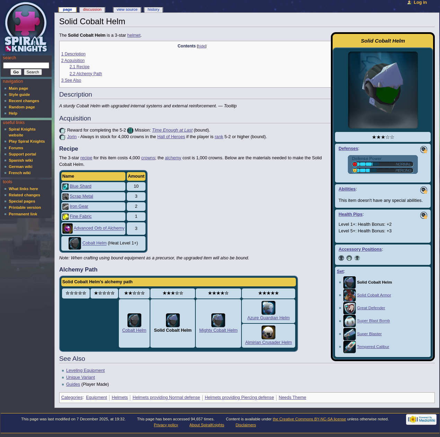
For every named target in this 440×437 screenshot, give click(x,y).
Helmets (120, 397)
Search (9, 57)
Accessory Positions (360, 249)
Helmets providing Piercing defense (239, 397)
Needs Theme (292, 397)
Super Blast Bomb (373, 321)
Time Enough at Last (172, 130)
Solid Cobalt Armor (374, 295)
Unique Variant (80, 377)
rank (219, 136)
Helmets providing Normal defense (166, 397)
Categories (71, 397)
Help (13, 113)
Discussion (92, 9)
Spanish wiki (21, 160)
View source (127, 9)
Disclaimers (246, 425)
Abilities (346, 189)
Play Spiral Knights (27, 141)
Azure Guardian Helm (268, 317)
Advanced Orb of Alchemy (98, 228)
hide (201, 46)
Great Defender (371, 307)
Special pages (22, 201)
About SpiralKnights (207, 425)
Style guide (19, 94)
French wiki (19, 173)
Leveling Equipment (85, 370)
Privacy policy (166, 425)
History (153, 9)
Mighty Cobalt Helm (218, 330)
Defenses (348, 148)
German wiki (20, 166)
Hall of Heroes (171, 136)
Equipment (96, 397)
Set (340, 271)
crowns (148, 157)
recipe (86, 157)
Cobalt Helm (94, 243)
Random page (22, 107)
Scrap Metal (81, 196)
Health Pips (350, 214)
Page (67, 9)
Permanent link (23, 214)
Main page (18, 88)
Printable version (25, 207)
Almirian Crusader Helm (268, 342)
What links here (23, 189)
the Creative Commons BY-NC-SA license (309, 419)
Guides (73, 384)
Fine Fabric (80, 216)
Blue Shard (80, 186)
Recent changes (24, 101)
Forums (16, 148)
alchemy (173, 157)
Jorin (72, 136)
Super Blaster (369, 333)
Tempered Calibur (373, 346)
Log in (420, 2)
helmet (133, 35)
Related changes (24, 195)
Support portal (22, 154)
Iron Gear (79, 206)
